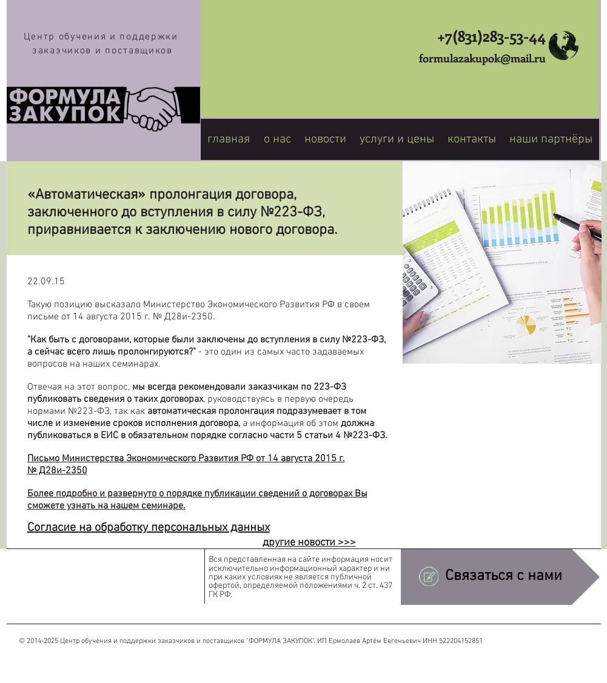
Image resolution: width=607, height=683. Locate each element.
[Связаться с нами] (500, 576)
